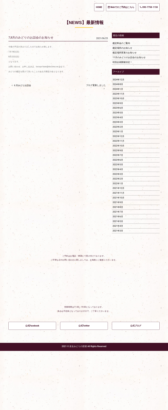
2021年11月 (118, 252)
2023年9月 (118, 162)
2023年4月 (118, 176)
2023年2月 (118, 186)
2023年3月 (118, 181)
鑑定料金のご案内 (121, 102)
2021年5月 (118, 280)
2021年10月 (118, 256)
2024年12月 (118, 138)
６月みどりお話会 (22, 144)
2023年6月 (118, 167)
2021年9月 (118, 261)
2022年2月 (118, 238)
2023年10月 (118, 157)
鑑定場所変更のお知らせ (125, 111)
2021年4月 (118, 285)
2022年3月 (118, 233)
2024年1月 (118, 148)
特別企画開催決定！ (122, 121)
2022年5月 (118, 223)
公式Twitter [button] (84, 385)
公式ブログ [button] (135, 385)
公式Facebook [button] (32, 385)
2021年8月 (118, 266)
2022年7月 (118, 214)
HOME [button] (99, 7)
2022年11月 (118, 200)
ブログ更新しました (96, 144)
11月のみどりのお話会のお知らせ (129, 116)
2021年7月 (118, 271)
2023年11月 (118, 152)
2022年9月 (118, 209)
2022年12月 (118, 195)
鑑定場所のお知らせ (122, 107)
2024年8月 (118, 143)
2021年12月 (118, 247)
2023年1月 (118, 190)
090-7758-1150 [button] (149, 7)
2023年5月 (118, 171)
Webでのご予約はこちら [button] (121, 7)
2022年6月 (118, 219)
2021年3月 (118, 290)
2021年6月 (118, 275)
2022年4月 (118, 228)
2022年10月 (118, 204)
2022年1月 (118, 242)
